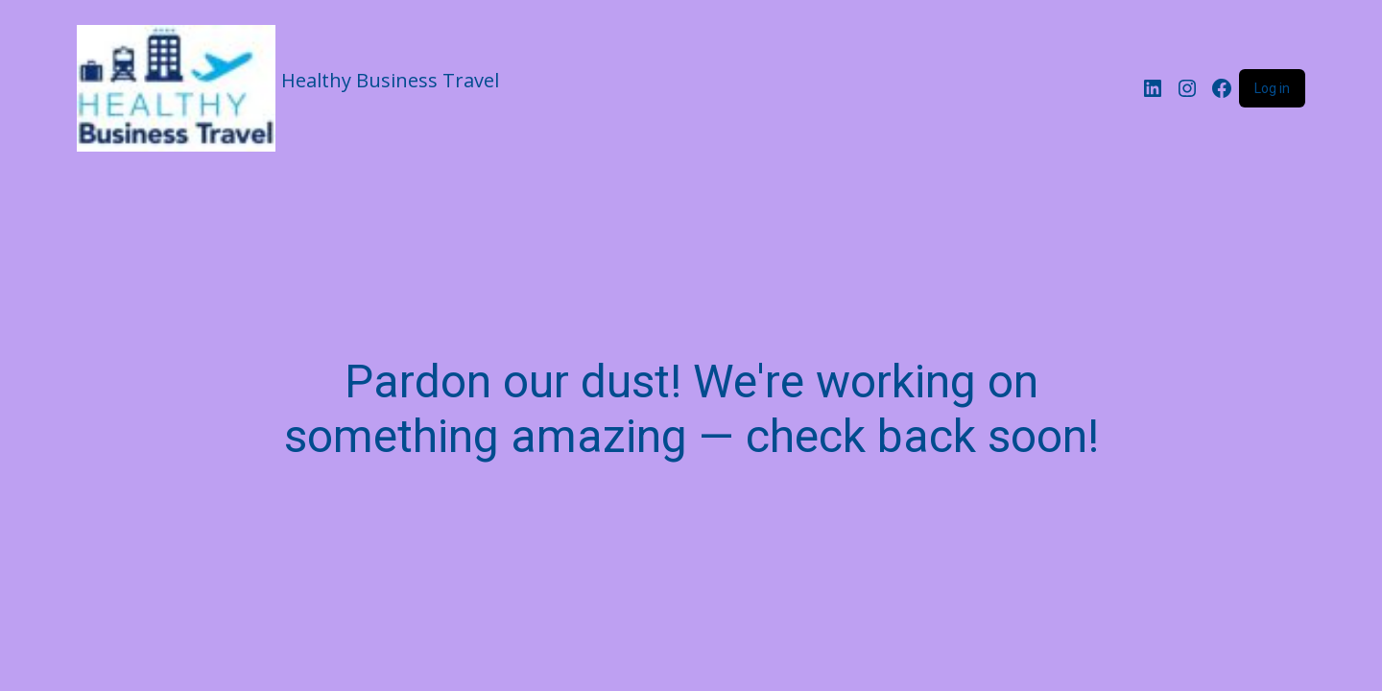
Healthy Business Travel (390, 80)
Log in (1272, 88)
